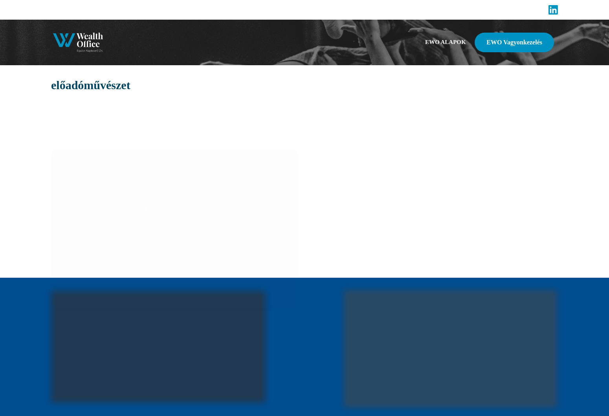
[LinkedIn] (553, 10)
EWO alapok (445, 42)
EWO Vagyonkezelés (514, 42)
